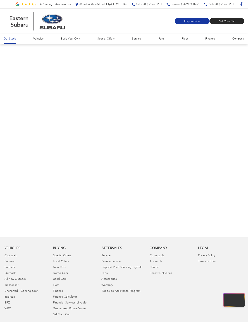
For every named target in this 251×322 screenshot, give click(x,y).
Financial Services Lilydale (69, 302)
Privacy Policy (206, 255)
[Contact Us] (101, 4)
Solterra (9, 261)
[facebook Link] (241, 4)
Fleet (185, 38)
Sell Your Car (227, 21)
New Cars (59, 267)
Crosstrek (11, 255)
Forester (10, 267)
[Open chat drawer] (234, 300)
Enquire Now (192, 21)
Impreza (10, 297)
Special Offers (106, 38)
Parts (161, 38)
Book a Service (111, 261)
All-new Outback (15, 279)
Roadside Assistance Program (121, 291)
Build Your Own (70, 38)
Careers (155, 267)
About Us (156, 261)
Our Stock (10, 38)
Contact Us (157, 255)
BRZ (7, 302)
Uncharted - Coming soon (21, 291)
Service (136, 38)
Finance (210, 38)
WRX (8, 308)
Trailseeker (11, 285)
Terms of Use (206, 261)
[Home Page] (37, 21)
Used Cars (60, 279)
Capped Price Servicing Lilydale (121, 267)
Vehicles (38, 38)
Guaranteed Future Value (69, 308)
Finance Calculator (65, 297)
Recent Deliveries (161, 273)
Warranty (107, 285)
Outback (10, 273)
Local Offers (61, 261)
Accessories (109, 279)
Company (238, 38)
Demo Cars (60, 273)
